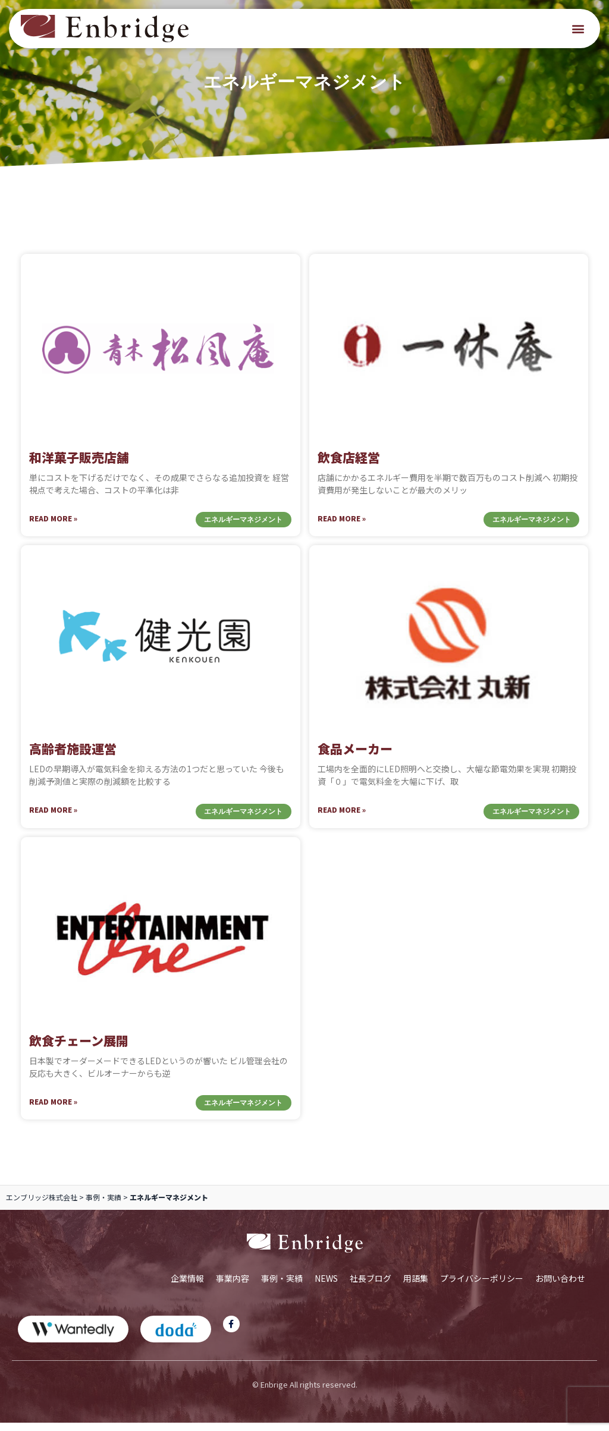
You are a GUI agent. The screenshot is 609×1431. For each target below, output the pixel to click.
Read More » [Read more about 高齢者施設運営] (53, 818)
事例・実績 (103, 1205)
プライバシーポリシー (481, 1286)
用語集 (415, 1286)
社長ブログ (370, 1286)
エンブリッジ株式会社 (41, 1205)
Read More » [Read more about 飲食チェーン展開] (53, 1109)
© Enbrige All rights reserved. (304, 1392)
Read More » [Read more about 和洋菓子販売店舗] (53, 526)
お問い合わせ (560, 1286)
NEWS (326, 1286)
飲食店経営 (349, 465)
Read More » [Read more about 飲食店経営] (342, 526)
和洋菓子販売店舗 (79, 465)
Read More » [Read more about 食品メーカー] (342, 818)
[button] (578, 29)
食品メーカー (355, 757)
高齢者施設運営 (73, 757)
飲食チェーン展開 (78, 1048)
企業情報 (187, 1286)
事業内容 (232, 1286)
